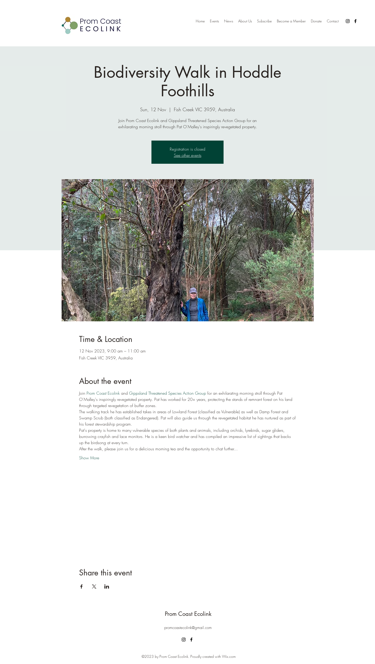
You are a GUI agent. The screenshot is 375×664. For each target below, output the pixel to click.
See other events (187, 155)
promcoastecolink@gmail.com (188, 627)
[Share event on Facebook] (81, 586)
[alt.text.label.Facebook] (355, 21)
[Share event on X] (94, 586)
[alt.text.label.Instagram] (347, 21)
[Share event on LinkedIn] (106, 586)
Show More (89, 458)
